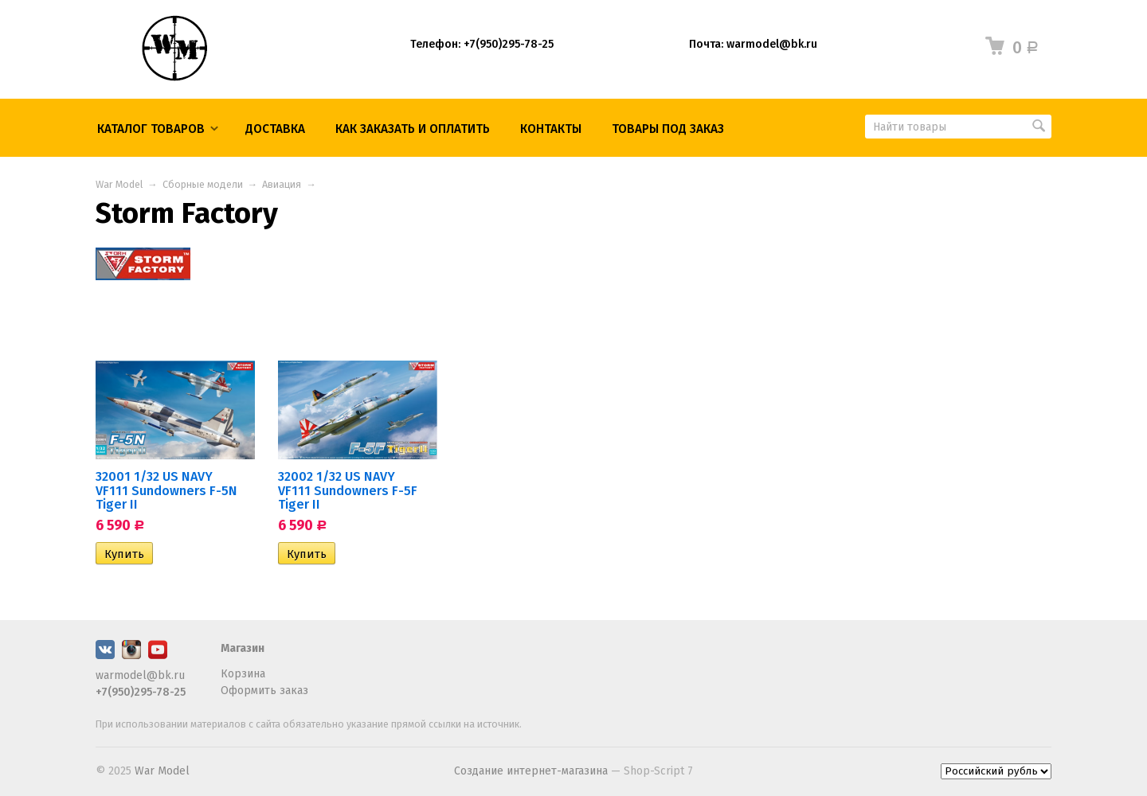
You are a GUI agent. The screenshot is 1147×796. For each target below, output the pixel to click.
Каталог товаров (151, 129)
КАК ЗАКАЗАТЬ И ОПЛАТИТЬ (412, 129)
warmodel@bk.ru (140, 675)
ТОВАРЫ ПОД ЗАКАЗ (668, 129)
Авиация (281, 184)
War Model (119, 184)
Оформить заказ (264, 690)
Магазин (242, 648)
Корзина (243, 674)
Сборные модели (202, 184)
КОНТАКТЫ (550, 129)
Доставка (275, 129)
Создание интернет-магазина (531, 771)
